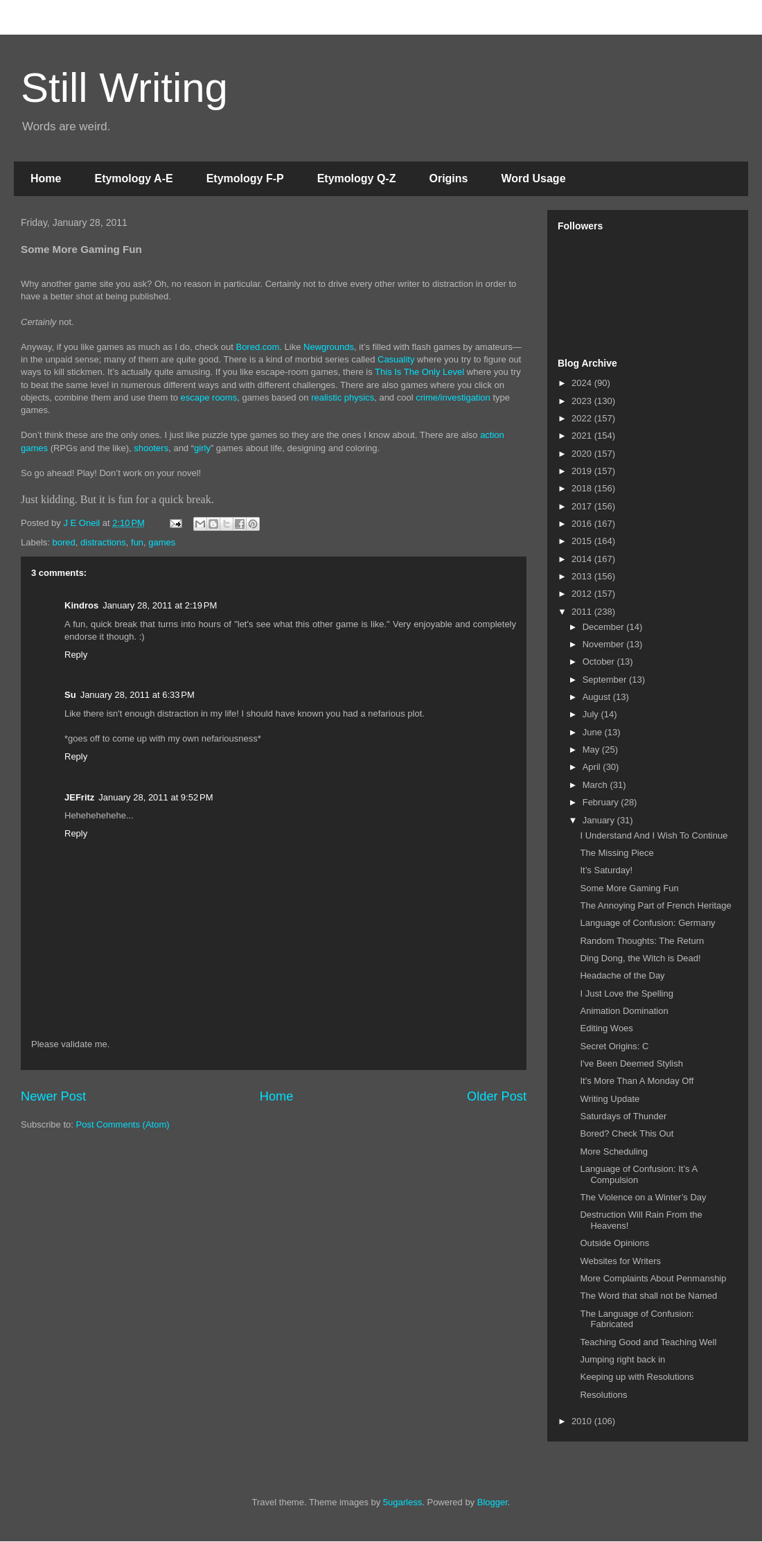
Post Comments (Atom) (123, 1124)
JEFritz (79, 797)
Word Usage (533, 178)
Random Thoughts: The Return (642, 941)
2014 (583, 559)
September (606, 679)
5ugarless (402, 1502)
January (600, 820)
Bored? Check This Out (626, 1133)
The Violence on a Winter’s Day (643, 1197)
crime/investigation (453, 397)
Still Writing (124, 87)
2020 (583, 453)
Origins (448, 178)
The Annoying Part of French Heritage (655, 905)
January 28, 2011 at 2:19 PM (160, 605)
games (161, 542)
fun (137, 542)
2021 (583, 435)
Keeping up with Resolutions (636, 1377)
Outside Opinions (614, 1243)
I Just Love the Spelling (626, 993)
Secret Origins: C (614, 1046)
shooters (151, 448)
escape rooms (209, 397)
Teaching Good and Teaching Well (648, 1342)
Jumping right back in (622, 1359)
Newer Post (53, 1096)
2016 (583, 523)
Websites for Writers (620, 1261)
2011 (583, 611)
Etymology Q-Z (356, 178)
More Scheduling (614, 1151)
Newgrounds (328, 347)
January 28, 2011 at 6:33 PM (137, 695)
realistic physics (342, 397)
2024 (583, 383)
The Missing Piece (616, 853)
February (602, 802)
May (592, 749)
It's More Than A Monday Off (636, 1081)
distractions (103, 542)
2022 (583, 418)
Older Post (496, 1096)
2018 (583, 488)
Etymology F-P (245, 178)
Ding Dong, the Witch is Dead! (640, 958)
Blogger (492, 1502)
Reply (75, 654)
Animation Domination (624, 1011)
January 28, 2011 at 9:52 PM (155, 797)
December (605, 627)
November (605, 644)
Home (45, 178)
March (596, 785)
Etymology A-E (133, 178)
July (592, 714)
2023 (583, 401)
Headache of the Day (622, 975)
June (594, 732)
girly (202, 448)
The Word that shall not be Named (648, 1295)
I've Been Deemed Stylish (631, 1063)
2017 (583, 506)
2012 (583, 593)
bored (64, 542)
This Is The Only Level (419, 372)
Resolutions (603, 1395)
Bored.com (257, 347)
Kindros (81, 605)
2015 (583, 541)
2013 (583, 576)
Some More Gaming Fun (629, 888)
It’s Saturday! (606, 870)
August (598, 697)
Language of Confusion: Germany (647, 923)
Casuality (396, 359)
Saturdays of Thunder (623, 1116)
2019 (583, 471)
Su (70, 695)
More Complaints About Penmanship (653, 1278)
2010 (583, 1421)
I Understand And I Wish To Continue (653, 835)
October (600, 661)
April (593, 767)
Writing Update (609, 1099)
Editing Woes (606, 1028)
